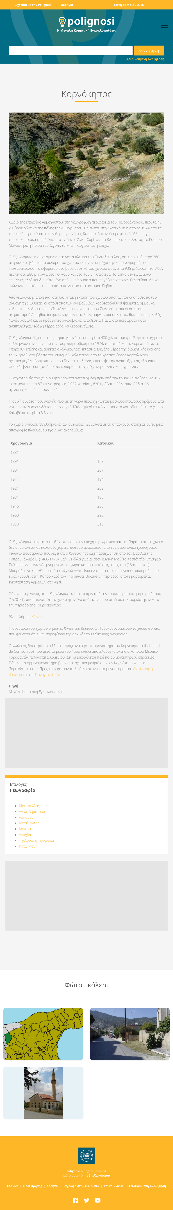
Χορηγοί (67, 5)
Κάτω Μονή (28, 846)
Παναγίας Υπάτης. (49, 674)
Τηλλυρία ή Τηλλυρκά (36, 840)
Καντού (25, 828)
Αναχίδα (25, 834)
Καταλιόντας (29, 822)
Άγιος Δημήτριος (32, 811)
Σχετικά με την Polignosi (33, 5)
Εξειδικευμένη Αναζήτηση (145, 59)
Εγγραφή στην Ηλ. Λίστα (81, 1186)
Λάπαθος (26, 817)
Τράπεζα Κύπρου (97, 1175)
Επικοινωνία (113, 1186)
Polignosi (73, 1171)
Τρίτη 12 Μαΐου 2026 (129, 5)
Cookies (12, 1186)
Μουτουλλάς (29, 805)
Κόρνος (38, 616)
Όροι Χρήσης (32, 1186)
